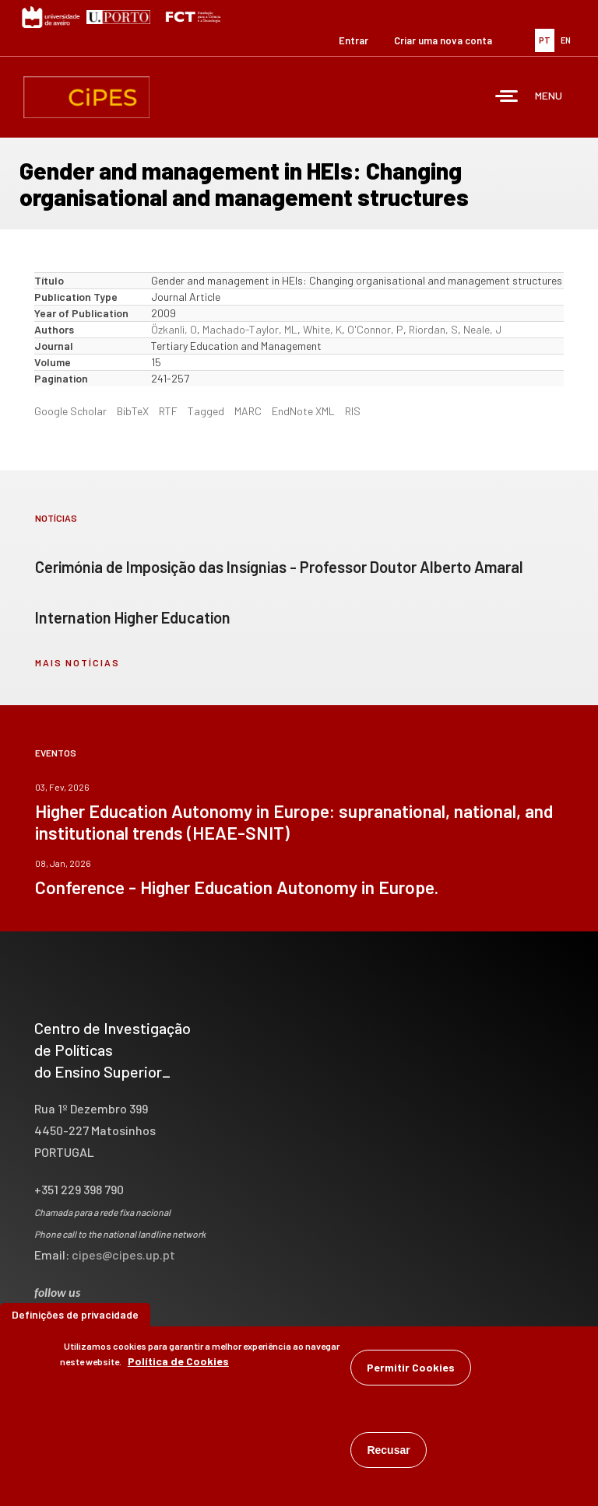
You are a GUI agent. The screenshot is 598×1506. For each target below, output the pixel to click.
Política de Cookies (178, 1361)
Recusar (388, 1450)
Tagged (206, 411)
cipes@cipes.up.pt (123, 1254)
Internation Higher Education (132, 617)
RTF (168, 411)
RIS (353, 411)
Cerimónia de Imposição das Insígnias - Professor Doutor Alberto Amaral (279, 566)
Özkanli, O (174, 329)
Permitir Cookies (411, 1367)
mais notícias (77, 662)
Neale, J (482, 329)
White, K (322, 329)
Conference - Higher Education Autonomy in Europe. (236, 887)
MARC (248, 411)
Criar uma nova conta (443, 40)
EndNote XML (303, 411)
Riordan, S (433, 329)
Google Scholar (70, 411)
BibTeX (133, 411)
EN (566, 40)
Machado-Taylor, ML (249, 329)
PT (545, 40)
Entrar (353, 40)
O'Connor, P (375, 329)
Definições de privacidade (75, 1314)
